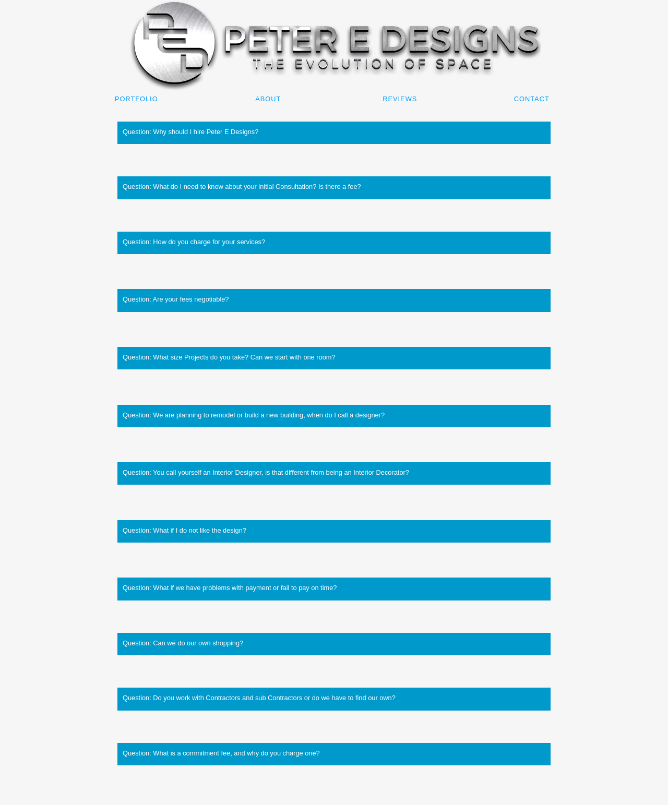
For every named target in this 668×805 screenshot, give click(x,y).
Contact (532, 99)
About (268, 99)
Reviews (400, 99)
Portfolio (136, 99)
